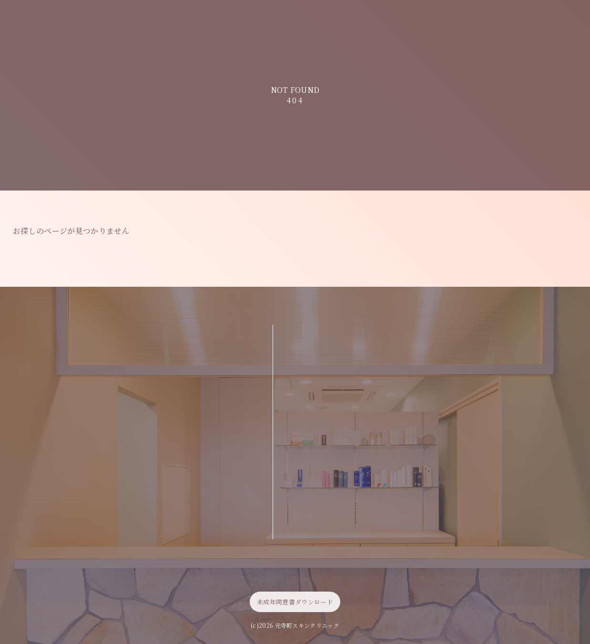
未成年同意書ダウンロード (295, 601)
